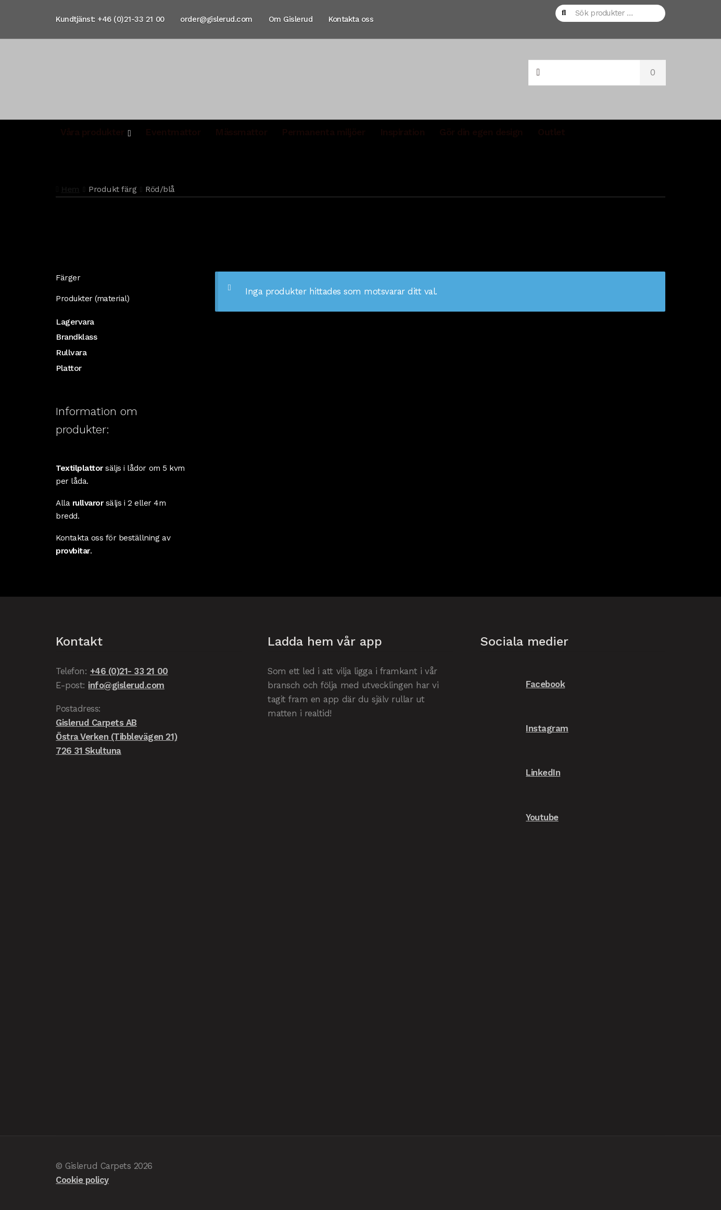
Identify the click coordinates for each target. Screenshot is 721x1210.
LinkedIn (520, 773)
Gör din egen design (481, 132)
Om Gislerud (291, 19)
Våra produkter (92, 132)
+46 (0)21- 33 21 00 (129, 671)
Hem (70, 189)
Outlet (551, 132)
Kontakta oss (350, 19)
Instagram (524, 729)
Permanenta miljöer (323, 132)
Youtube (519, 817)
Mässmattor (241, 132)
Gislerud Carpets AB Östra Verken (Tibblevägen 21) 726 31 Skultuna (116, 736)
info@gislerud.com (126, 685)
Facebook (522, 684)
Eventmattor (172, 132)
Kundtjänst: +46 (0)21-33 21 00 (110, 19)
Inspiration (402, 132)
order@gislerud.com (216, 19)
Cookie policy (82, 1180)
